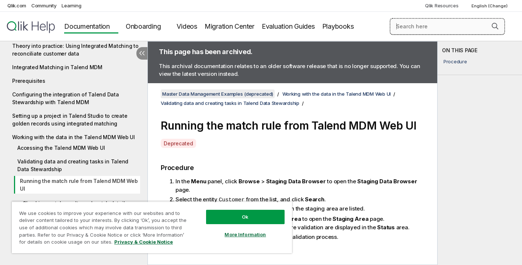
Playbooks (338, 26)
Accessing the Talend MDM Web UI (61, 148)
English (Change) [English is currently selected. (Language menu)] (490, 5)
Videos (187, 26)
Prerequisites (28, 81)
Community (44, 5)
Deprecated (178, 143)
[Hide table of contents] (141, 53)
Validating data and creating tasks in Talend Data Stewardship (72, 165)
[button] (495, 26)
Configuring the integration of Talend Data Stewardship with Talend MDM (65, 98)
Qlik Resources (442, 5)
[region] (152, 227)
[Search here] (447, 26)
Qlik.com (16, 5)
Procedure (455, 61)
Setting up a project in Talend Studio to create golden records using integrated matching (69, 120)
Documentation (87, 26)
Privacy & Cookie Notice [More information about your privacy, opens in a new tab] (143, 242)
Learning (71, 5)
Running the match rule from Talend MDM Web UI (79, 185)
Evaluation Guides (288, 26)
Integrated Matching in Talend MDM (57, 67)
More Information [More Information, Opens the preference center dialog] (245, 234)
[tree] (73, 136)
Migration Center (229, 26)
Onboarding (143, 26)
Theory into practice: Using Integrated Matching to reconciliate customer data (75, 50)
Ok (245, 217)
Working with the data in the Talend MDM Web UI (73, 137)
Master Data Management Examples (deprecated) (217, 94)
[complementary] (480, 153)
